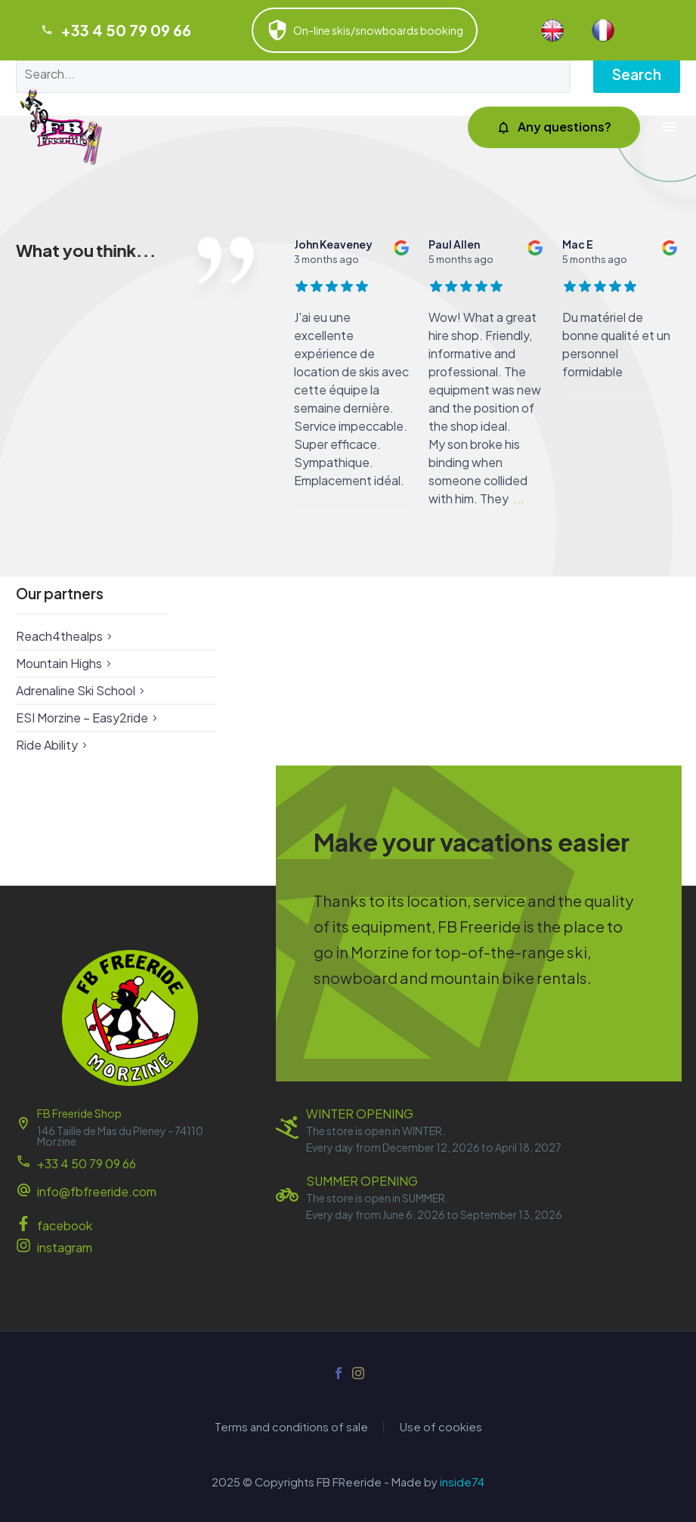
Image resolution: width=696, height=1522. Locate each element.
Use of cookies (441, 1427)
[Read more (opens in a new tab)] (130, 1193)
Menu (669, 126)
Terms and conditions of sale (291, 1427)
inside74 (462, 1482)
